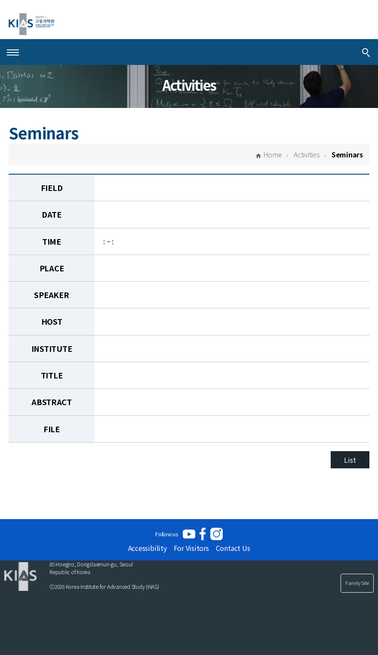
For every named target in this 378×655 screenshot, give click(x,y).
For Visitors (191, 548)
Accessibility (147, 548)
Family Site (357, 582)
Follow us (166, 534)
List (350, 460)
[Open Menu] (13, 52)
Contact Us (233, 548)
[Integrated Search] (366, 52)
